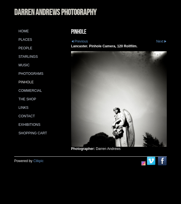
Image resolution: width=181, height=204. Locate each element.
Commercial (30, 91)
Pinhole (26, 82)
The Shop (27, 99)
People (25, 48)
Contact (26, 116)
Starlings (28, 57)
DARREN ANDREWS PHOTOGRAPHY (55, 12)
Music (24, 65)
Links (23, 108)
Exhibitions (29, 125)
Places (25, 40)
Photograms (30, 74)
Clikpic (39, 161)
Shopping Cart (32, 133)
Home (23, 31)
